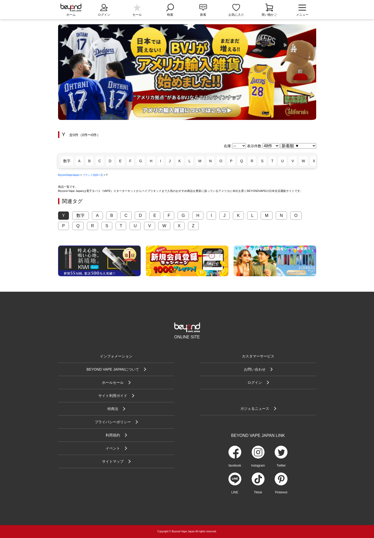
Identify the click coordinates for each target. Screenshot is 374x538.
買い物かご (269, 15)
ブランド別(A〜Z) (93, 175)
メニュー (302, 10)
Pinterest (281, 492)
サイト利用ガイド (112, 396)
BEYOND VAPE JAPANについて (112, 369)
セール (137, 15)
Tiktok (258, 492)
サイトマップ (113, 461)
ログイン (104, 9)
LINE (234, 492)
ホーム (71, 15)
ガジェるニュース (254, 408)
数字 (66, 161)
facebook (234, 465)
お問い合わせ (255, 369)
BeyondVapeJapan (69, 175)
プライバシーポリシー (113, 422)
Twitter (281, 465)
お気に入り (236, 15)
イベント (113, 448)
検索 (170, 9)
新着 (203, 15)
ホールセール (113, 382)
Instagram (258, 465)
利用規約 (113, 435)
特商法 (112, 409)
